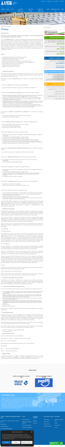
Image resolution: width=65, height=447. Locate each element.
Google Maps (3, 424)
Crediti (56, 427)
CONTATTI (62, 1)
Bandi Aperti (46, 419)
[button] (31, 432)
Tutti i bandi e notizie (48, 416)
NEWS (62, 9)
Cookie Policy (12, 445)
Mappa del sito (49, 1)
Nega (16, 442)
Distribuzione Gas (26, 419)
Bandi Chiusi (46, 421)
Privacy (56, 423)
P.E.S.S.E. (12, 9)
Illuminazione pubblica (27, 427)
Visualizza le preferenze (27, 442)
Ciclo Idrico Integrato (26, 425)
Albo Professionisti (48, 426)
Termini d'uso (43, 1)
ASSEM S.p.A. (3, 26)
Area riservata (56, 1)
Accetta (6, 442)
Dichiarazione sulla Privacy (19, 445)
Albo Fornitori (47, 424)
